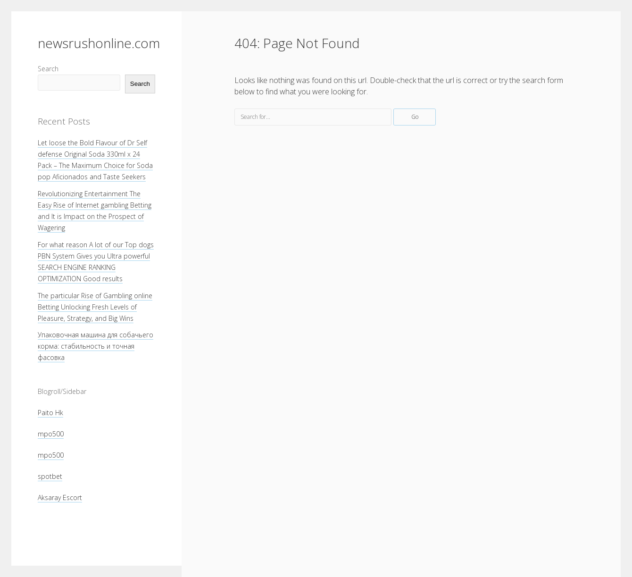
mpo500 (51, 433)
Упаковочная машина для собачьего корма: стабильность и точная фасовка (95, 346)
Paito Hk (50, 412)
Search (48, 68)
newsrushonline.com (99, 43)
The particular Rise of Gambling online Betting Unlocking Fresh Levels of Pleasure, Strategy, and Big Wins (95, 307)
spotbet (50, 476)
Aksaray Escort (60, 497)
